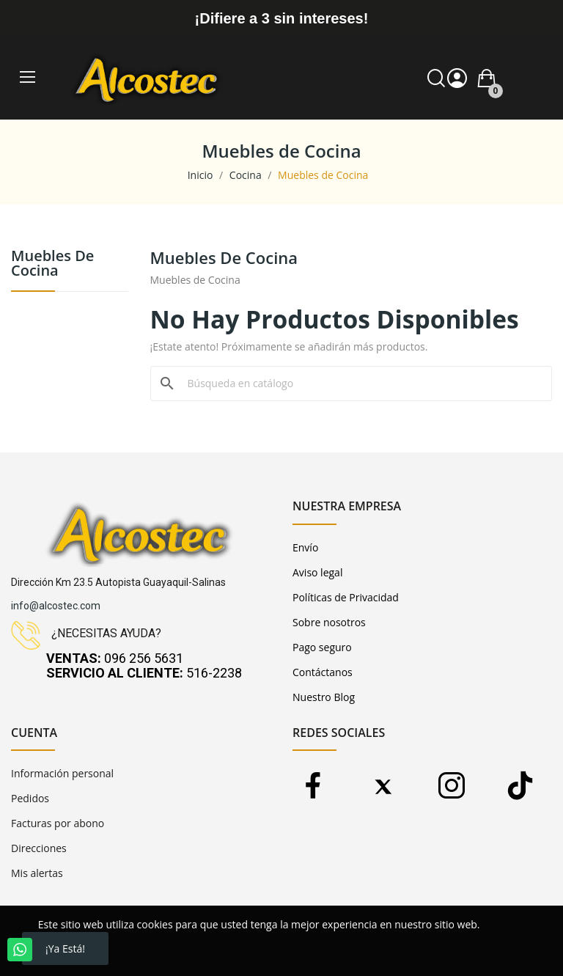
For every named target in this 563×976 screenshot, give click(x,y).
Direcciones (39, 848)
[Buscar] (360, 383)
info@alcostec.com (55, 606)
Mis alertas (37, 873)
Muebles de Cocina (52, 264)
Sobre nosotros (329, 622)
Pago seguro (322, 647)
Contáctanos (322, 672)
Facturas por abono (57, 823)
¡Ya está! (65, 948)
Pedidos (30, 798)
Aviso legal (317, 572)
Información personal (62, 773)
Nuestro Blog (323, 697)
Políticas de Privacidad (345, 597)
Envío (305, 547)
